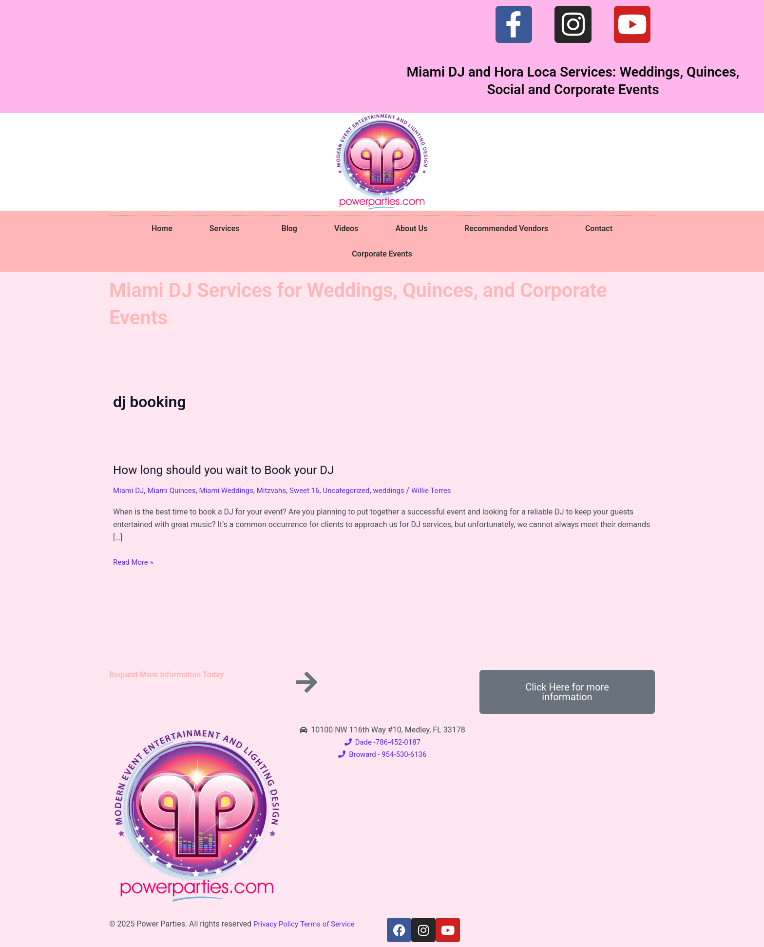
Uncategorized (362, 490)
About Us (411, 228)
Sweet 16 (317, 490)
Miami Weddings (234, 490)
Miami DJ (129, 490)
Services (227, 229)
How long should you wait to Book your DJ (231, 469)
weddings (406, 490)
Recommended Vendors (506, 228)
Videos (346, 228)
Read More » (134, 562)
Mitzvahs (281, 490)
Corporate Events (382, 253)
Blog (289, 228)
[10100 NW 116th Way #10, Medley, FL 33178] (567, 797)
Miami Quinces (175, 490)
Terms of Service (332, 923)
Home (162, 228)
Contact (598, 228)
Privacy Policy (277, 923)
